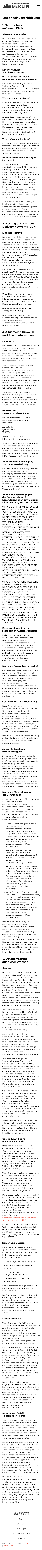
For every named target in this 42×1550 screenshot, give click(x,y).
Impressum (26, 1543)
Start (21, 1519)
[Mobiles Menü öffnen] (38, 5)
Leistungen (21, 1529)
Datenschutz (8, 1546)
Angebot (21, 1538)
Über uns (21, 1524)
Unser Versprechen (21, 1533)
